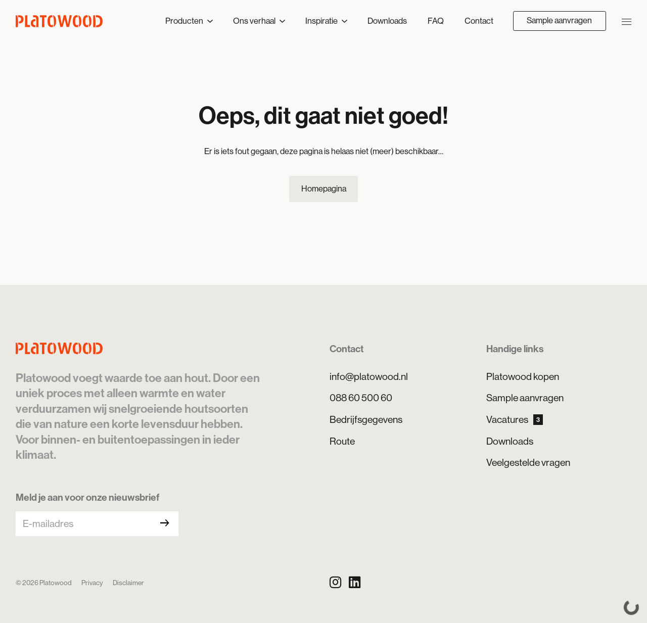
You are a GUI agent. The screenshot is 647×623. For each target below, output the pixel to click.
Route (342, 441)
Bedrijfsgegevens (366, 419)
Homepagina (323, 189)
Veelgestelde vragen (528, 462)
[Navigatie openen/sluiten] (626, 21)
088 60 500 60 (361, 397)
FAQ (436, 21)
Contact (479, 21)
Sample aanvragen (559, 20)
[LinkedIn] (354, 582)
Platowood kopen (522, 376)
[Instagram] (335, 582)
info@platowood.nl (369, 376)
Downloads (387, 21)
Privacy (92, 583)
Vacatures (514, 419)
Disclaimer (128, 583)
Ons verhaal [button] (255, 21)
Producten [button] (185, 21)
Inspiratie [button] (322, 21)
